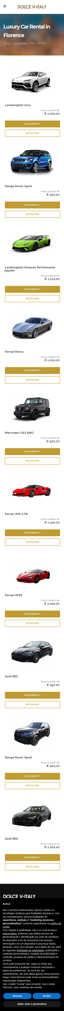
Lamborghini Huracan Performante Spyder (29, 269)
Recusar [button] (17, 996)
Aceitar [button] (47, 996)
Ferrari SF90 (13, 595)
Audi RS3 (11, 676)
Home (7, 43)
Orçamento (32, 124)
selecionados (10, 933)
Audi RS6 (11, 838)
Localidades (20, 43)
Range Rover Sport (18, 186)
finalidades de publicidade (30, 950)
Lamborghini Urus (18, 105)
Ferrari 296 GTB (16, 514)
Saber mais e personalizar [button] (32, 1004)
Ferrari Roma (14, 351)
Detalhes (32, 133)
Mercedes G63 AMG (19, 432)
